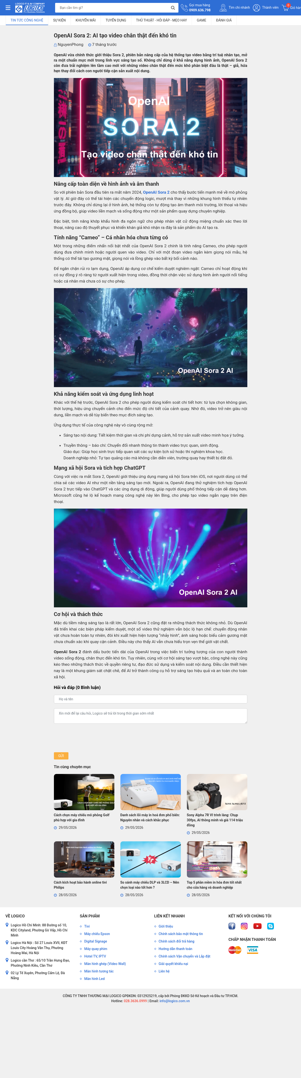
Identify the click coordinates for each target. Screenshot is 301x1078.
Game (201, 20)
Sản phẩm (90, 916)
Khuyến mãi (86, 20)
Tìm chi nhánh (235, 7)
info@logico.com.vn (174, 1001)
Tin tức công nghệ (27, 20)
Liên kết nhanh (169, 916)
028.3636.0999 (135, 1001)
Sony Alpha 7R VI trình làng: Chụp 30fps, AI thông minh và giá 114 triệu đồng (215, 820)
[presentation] (90, 738)
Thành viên (266, 8)
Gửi (61, 756)
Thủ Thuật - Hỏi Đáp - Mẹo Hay (161, 20)
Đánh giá (224, 20)
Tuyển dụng (116, 20)
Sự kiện (59, 20)
